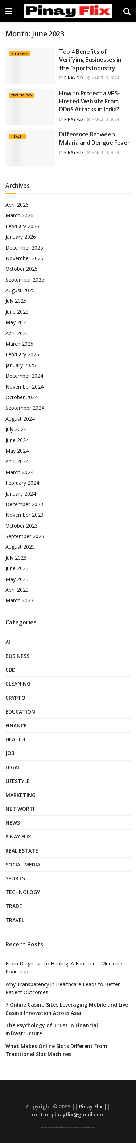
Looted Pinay (93, 1127)
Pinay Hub (72, 1127)
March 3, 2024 (103, 77)
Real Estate (21, 850)
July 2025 (15, 300)
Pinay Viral (42, 1127)
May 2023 (17, 579)
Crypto (15, 697)
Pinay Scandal (49, 1127)
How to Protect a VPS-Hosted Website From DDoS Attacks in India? (89, 101)
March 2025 (19, 343)
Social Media (22, 864)
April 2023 (17, 589)
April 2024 (17, 461)
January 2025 (20, 365)
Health (17, 136)
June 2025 (17, 311)
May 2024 (17, 450)
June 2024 (17, 440)
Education (20, 711)
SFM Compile (89, 1127)
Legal (12, 767)
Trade (13, 905)
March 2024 (19, 472)
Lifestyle (17, 781)
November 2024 (24, 386)
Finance (16, 725)
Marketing (20, 794)
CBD (10, 669)
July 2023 (15, 557)
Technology (21, 95)
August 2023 (20, 546)
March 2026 (19, 215)
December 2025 (24, 247)
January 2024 (20, 493)
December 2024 (24, 375)
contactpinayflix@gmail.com (68, 1114)
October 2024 (21, 397)
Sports (15, 878)
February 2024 (22, 482)
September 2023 (24, 536)
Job (10, 753)
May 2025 (17, 322)
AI (7, 642)
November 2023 (24, 514)
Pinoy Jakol (68, 1127)
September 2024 (24, 407)
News (12, 822)
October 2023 (21, 525)
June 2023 (17, 568)
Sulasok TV (80, 1127)
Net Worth (21, 808)
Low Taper (56, 1127)
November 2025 (24, 258)
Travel (14, 920)
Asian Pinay (45, 1127)
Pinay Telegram (76, 1127)
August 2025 (20, 290)
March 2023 (19, 600)
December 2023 (24, 504)
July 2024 (15, 429)
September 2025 (24, 279)
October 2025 (21, 268)
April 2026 (17, 204)
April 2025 (17, 333)
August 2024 (20, 418)
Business (19, 54)
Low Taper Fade (61, 1127)
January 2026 (20, 236)
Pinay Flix (73, 77)
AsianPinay (64, 1127)
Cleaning (17, 683)
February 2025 (22, 354)
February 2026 (22, 226)
